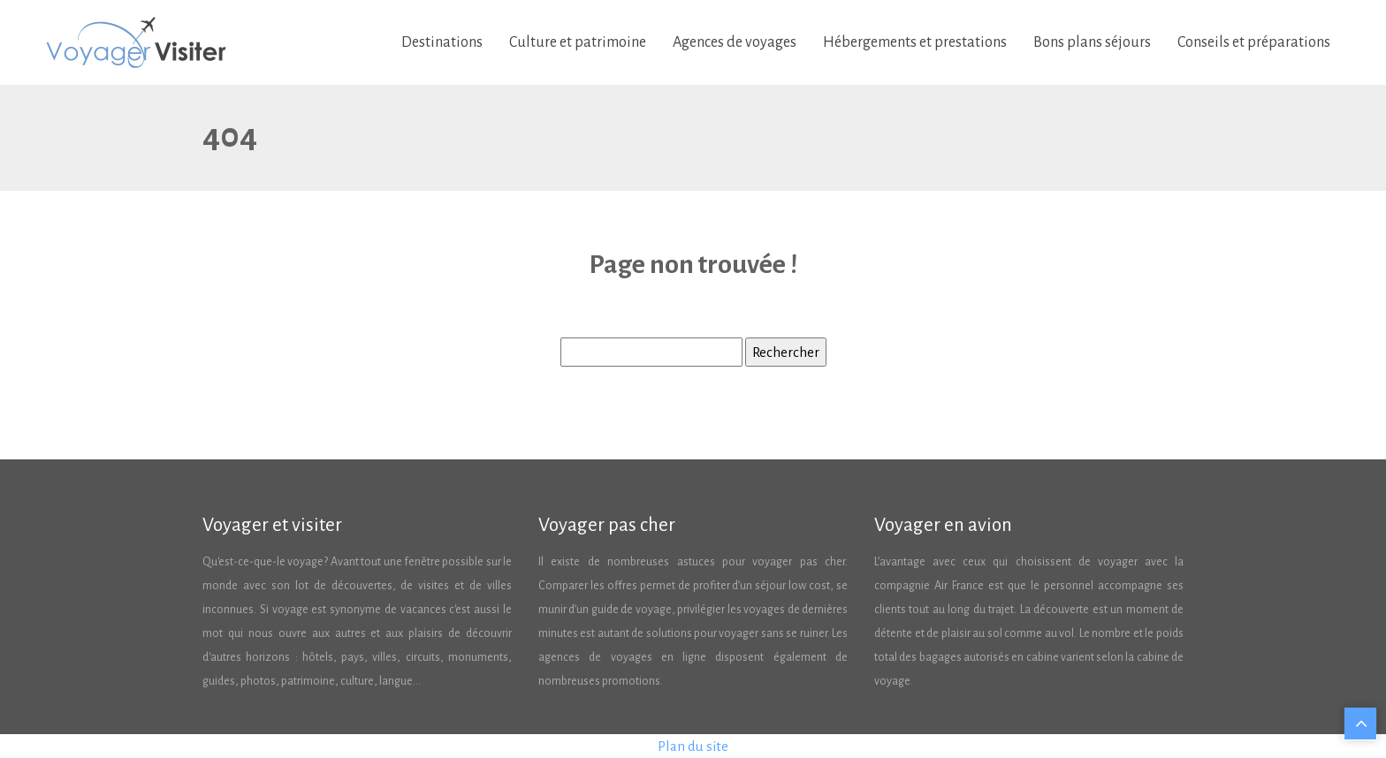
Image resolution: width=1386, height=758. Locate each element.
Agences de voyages (734, 42)
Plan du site (693, 746)
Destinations (442, 42)
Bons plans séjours (1092, 42)
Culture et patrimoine (577, 42)
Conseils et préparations (1253, 42)
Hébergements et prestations (915, 42)
